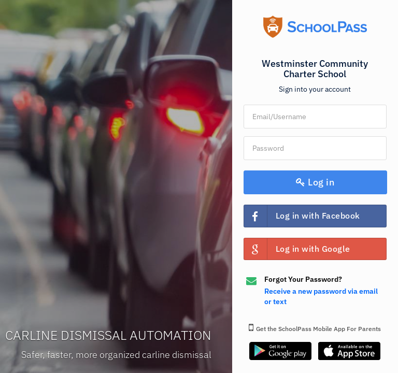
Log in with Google (297, 249)
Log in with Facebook (302, 215)
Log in (315, 182)
